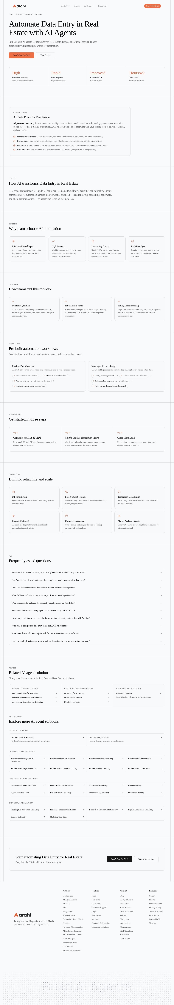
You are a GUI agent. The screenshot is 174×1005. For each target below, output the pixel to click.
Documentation (155, 903)
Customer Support (98, 907)
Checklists (124, 935)
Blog (122, 896)
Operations (95, 903)
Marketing (95, 900)
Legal (93, 911)
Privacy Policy (155, 907)
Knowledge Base (70, 943)
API (64, 907)
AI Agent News (126, 900)
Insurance (95, 919)
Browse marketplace (146, 859)
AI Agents (18, 14)
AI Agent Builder (70, 900)
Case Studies (125, 907)
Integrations (67, 911)
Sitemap (152, 923)
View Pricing (45, 55)
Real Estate (96, 915)
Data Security (154, 915)
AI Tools (66, 903)
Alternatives (125, 923)
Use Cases (124, 903)
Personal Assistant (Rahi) (73, 919)
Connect (66, 923)
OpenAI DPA (154, 919)
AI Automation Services (72, 935)
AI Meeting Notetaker (72, 950)
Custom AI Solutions (100, 927)
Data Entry (28, 14)
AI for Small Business (72, 931)
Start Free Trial (152, 6)
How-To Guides (126, 911)
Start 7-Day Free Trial (21, 55)
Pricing (152, 900)
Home (11, 14)
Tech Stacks (125, 939)
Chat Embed (68, 946)
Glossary (124, 915)
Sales (93, 896)
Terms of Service (156, 911)
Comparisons (125, 927)
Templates (124, 919)
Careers (152, 896)
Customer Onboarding (100, 923)
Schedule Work (69, 915)
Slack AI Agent (69, 939)
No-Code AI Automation (73, 927)
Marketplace (68, 896)
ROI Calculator (126, 931)
